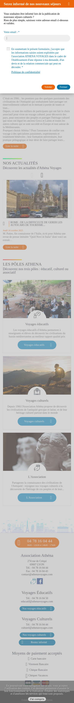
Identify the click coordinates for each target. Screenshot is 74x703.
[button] (70, 4)
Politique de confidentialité (25, 72)
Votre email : (10, 32)
